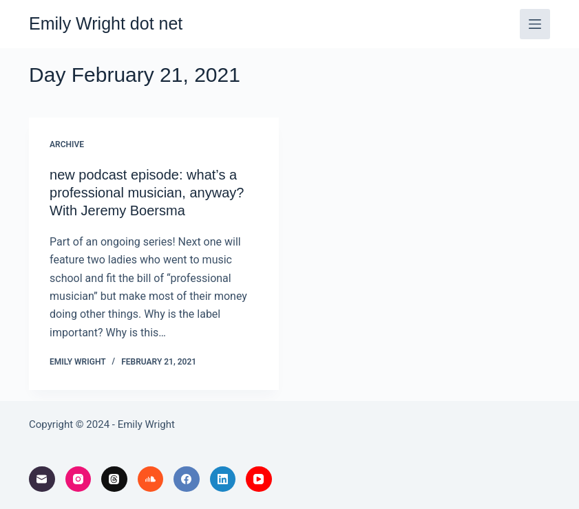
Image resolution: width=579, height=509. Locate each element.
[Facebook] (186, 479)
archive (67, 144)
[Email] (42, 479)
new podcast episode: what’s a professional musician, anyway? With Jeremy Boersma (147, 192)
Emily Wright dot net (105, 23)
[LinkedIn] (223, 479)
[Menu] (535, 24)
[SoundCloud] (151, 479)
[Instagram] (78, 479)
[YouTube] (259, 479)
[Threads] (114, 479)
